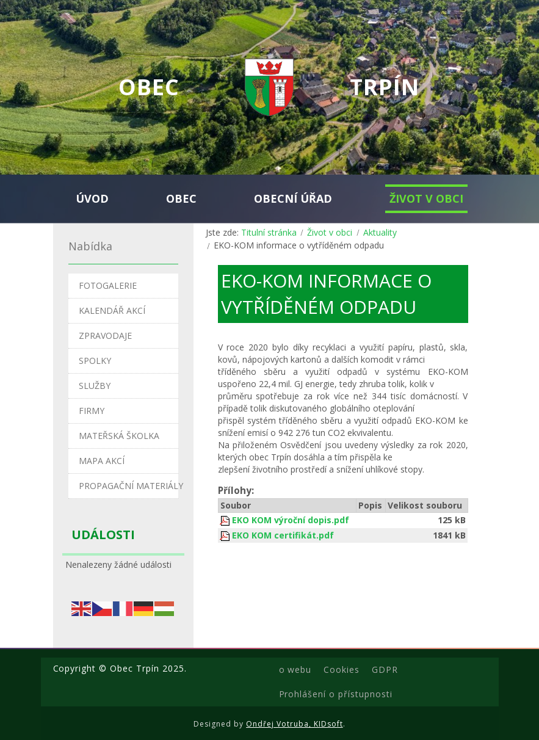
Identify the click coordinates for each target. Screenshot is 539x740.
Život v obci (329, 232)
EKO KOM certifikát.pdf (283, 535)
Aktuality (380, 232)
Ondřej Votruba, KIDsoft (294, 724)
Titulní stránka (269, 232)
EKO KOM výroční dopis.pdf (290, 520)
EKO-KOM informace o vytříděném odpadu (326, 293)
